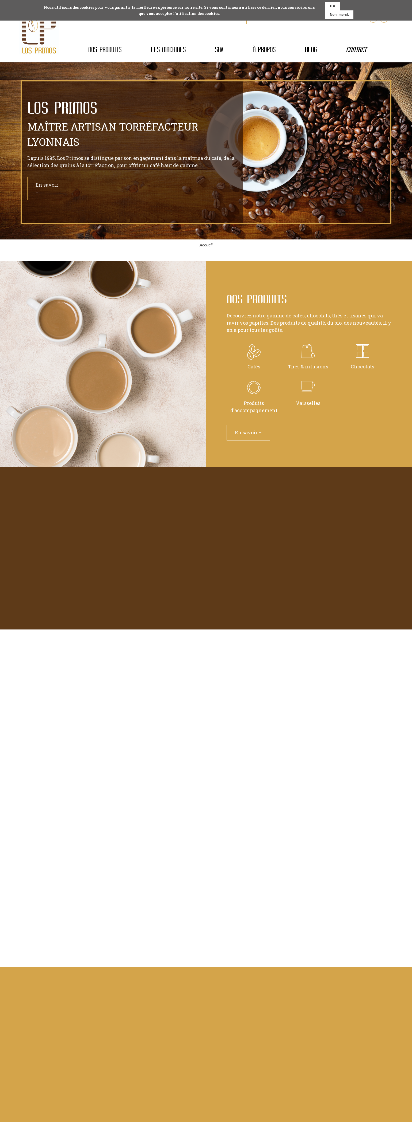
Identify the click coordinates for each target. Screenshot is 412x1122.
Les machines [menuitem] (168, 50)
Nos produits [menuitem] (104, 50)
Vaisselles (308, 396)
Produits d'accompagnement (253, 400)
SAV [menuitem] (219, 50)
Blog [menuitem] (311, 50)
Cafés (253, 359)
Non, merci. (339, 15)
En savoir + (47, 188)
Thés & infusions (308, 359)
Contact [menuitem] (356, 50)
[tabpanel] (206, 152)
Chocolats (362, 359)
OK (332, 5)
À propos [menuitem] (264, 50)
